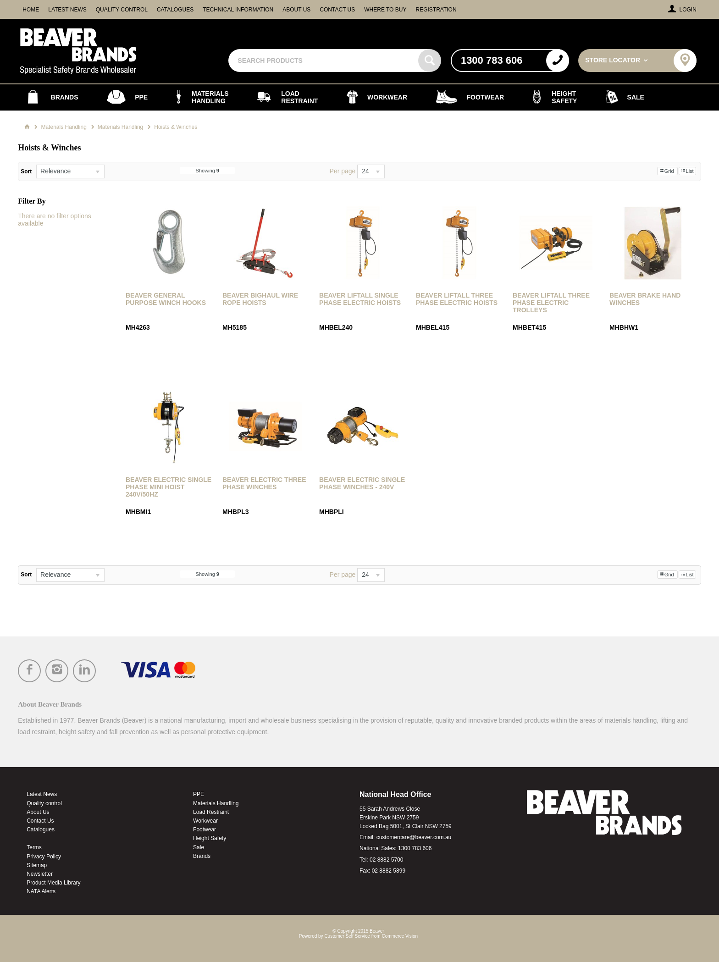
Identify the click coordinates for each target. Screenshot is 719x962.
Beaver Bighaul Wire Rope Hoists (260, 299)
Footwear (204, 829)
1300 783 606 (414, 848)
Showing (207, 170)
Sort (26, 171)
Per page (343, 171)
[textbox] (324, 60)
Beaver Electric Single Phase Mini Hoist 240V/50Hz (168, 487)
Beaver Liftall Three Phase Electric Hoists (457, 299)
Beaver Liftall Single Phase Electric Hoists (360, 299)
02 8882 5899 (388, 871)
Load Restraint (211, 812)
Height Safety (209, 838)
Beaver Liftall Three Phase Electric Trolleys (551, 303)
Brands (201, 856)
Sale (198, 847)
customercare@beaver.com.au (414, 837)
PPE (198, 794)
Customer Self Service (347, 936)
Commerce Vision (400, 936)
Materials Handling (215, 803)
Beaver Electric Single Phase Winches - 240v (362, 483)
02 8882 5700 (386, 860)
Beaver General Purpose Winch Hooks (166, 299)
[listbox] (70, 171)
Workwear (205, 821)
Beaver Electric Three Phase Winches (264, 483)
